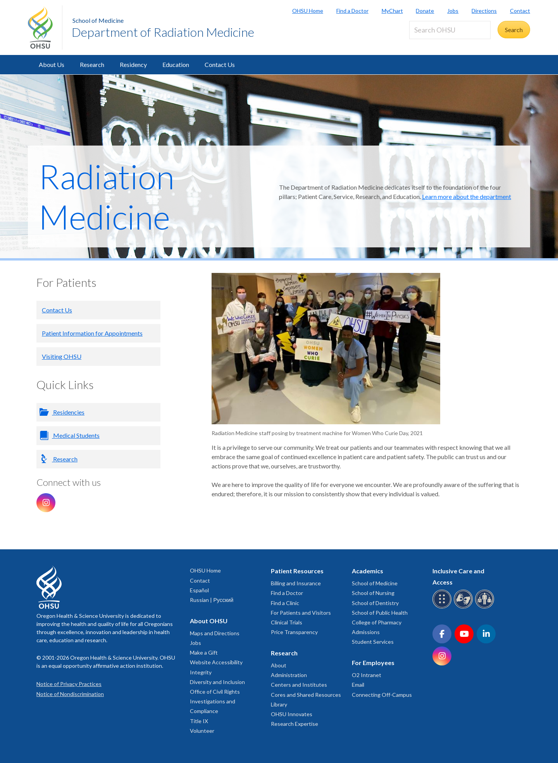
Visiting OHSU (61, 356)
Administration (289, 675)
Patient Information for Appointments (92, 333)
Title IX (199, 721)
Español (199, 590)
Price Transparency (294, 632)
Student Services (373, 641)
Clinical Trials (286, 622)
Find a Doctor (352, 10)
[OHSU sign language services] (464, 607)
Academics (367, 570)
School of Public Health (380, 612)
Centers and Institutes (299, 684)
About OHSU (208, 620)
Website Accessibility (216, 662)
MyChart (392, 10)
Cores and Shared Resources (306, 694)
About (278, 665)
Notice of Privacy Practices (69, 684)
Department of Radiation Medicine (163, 31)
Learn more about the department (466, 196)
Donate (425, 10)
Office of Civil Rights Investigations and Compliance (215, 701)
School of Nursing (373, 593)
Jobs (452, 10)
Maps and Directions (214, 633)
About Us (51, 64)
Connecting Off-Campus (382, 694)
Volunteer (202, 730)
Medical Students (76, 435)
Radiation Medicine (106, 196)
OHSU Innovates (291, 714)
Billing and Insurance (296, 583)
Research (92, 64)
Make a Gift (204, 652)
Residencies (68, 412)
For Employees (373, 662)
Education (175, 64)
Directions (484, 10)
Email (358, 684)
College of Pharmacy (376, 622)
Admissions (366, 632)
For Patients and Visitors (301, 612)
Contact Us (220, 64)
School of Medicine (98, 20)
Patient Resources (297, 570)
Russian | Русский (211, 600)
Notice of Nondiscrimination (70, 694)
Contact (520, 10)
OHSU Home (307, 10)
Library (279, 704)
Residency (133, 64)
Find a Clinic (285, 603)
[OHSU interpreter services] (485, 607)
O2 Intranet (366, 675)
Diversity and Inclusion (217, 682)
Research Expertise (294, 723)
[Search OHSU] (450, 30)
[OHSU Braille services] (443, 607)
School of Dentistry (375, 603)
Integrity (201, 672)
